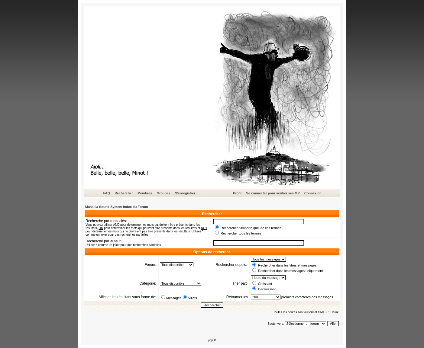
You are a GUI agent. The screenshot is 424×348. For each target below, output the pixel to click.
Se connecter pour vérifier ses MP (272, 193)
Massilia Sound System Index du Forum (116, 207)
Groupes (163, 193)
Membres (145, 193)
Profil (237, 193)
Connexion (313, 193)
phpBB (212, 340)
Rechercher (124, 193)
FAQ (106, 193)
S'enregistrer (185, 193)
